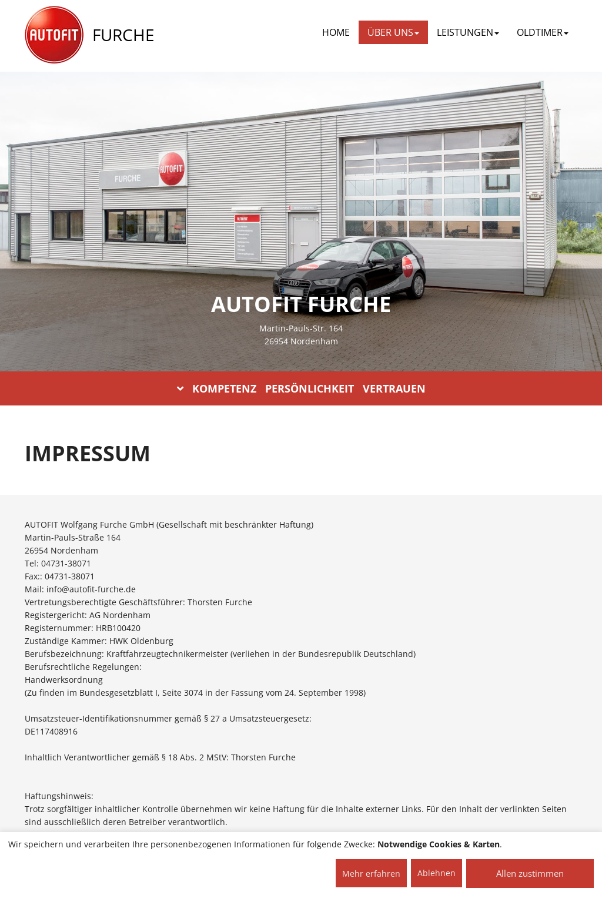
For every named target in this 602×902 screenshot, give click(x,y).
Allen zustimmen (530, 873)
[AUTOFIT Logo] (54, 35)
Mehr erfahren (371, 873)
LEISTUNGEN (468, 32)
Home (336, 32)
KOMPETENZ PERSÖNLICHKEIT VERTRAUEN (301, 388)
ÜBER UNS (393, 32)
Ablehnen (436, 872)
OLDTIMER (542, 32)
